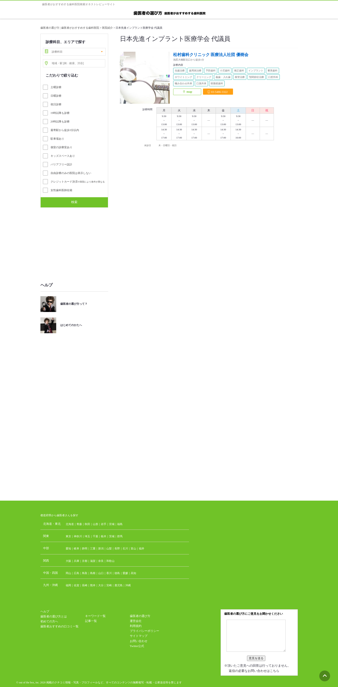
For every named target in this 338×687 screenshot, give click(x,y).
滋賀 (93, 561)
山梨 (109, 548)
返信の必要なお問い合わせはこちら (254, 671)
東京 (68, 536)
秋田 (87, 524)
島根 (93, 573)
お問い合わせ (138, 641)
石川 (125, 548)
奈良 (101, 561)
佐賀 (76, 585)
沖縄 (128, 585)
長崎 (84, 585)
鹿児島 (118, 585)
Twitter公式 (137, 646)
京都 (84, 561)
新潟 (101, 548)
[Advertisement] (74, 242)
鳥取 (84, 573)
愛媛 (125, 573)
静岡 (84, 548)
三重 (93, 548)
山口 (101, 573)
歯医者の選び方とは (53, 616)
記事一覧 (91, 621)
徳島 (117, 573)
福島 (120, 524)
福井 (141, 548)
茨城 (111, 536)
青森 (79, 524)
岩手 (103, 524)
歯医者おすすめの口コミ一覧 (59, 626)
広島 (76, 573)
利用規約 (136, 626)
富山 (133, 548)
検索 (74, 202)
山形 (95, 524)
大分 (101, 585)
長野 (117, 548)
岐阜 (76, 548)
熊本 (93, 585)
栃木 (103, 536)
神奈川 (78, 536)
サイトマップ (138, 636)
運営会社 (136, 621)
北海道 (70, 524)
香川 (109, 573)
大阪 (68, 561)
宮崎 (109, 585)
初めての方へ (49, 621)
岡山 (68, 573)
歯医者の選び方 (140, 616)
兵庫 (76, 561)
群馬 (120, 536)
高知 (133, 573)
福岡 (68, 585)
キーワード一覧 (95, 616)
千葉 (95, 536)
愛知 (68, 548)
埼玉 (87, 536)
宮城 (111, 524)
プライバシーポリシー (144, 631)
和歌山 (110, 561)
